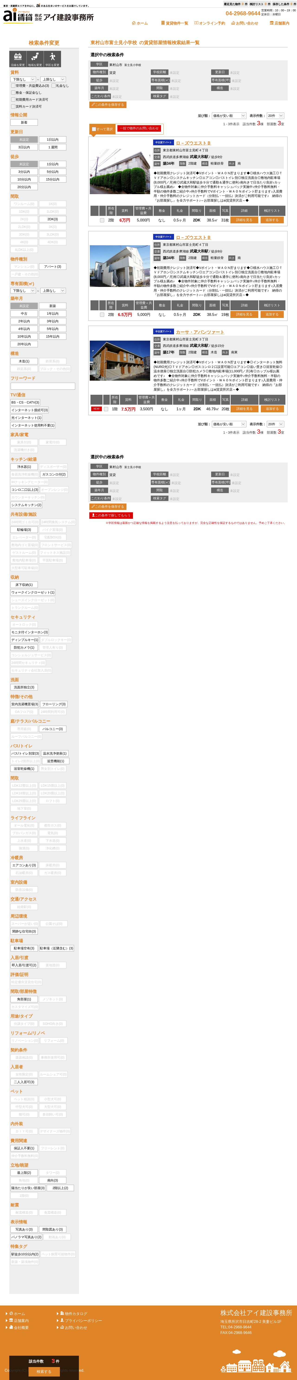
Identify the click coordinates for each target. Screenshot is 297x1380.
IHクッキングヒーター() (29, 482)
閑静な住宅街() (24, 931)
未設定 (24, 139)
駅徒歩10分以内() (25, 1254)
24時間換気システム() (58, 522)
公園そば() (53, 924)
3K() (53, 227)
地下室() (24, 808)
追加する (272, 220)
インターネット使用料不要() (32, 425)
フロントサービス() (56, 545)
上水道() (24, 840)
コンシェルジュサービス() (31, 655)
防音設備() (24, 890)
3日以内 (24, 147)
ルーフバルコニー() (26, 736)
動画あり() (57, 1237)
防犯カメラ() (24, 647)
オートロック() (24, 624)
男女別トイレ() (52, 769)
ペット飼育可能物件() (58, 1254)
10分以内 (24, 179)
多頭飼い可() (52, 1114)
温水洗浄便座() (54, 753)
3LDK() (53, 234)
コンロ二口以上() (24, 489)
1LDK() (53, 211)
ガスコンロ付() (54, 474)
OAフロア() (24, 712)
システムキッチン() (26, 505)
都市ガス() (52, 825)
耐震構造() (24, 1212)
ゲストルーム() (24, 552)
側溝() (24, 848)
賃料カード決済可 (29, 106)
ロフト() (52, 801)
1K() (53, 204)
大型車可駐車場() (24, 568)
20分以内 (24, 187)
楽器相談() (24, 1057)
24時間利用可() (53, 712)
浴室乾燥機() (24, 769)
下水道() (52, 840)
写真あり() (24, 1229)
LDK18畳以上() (24, 793)
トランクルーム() (24, 607)
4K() (24, 242)
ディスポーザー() (53, 467)
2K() (24, 219)
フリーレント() (52, 1148)
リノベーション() (24, 1040)
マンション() (24, 266)
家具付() (24, 442)
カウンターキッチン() (28, 497)
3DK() (24, 234)
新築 (52, 306)
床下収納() (24, 585)
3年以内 (52, 321)
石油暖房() (24, 873)
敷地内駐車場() (24, 560)
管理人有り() (52, 647)
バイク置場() (52, 529)
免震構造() (52, 1212)
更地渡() (52, 965)
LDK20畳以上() (53, 793)
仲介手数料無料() (24, 1156)
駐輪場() (24, 529)
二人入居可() (24, 1082)
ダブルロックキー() (56, 640)
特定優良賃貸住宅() (26, 982)
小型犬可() (52, 1099)
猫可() (24, 1114)
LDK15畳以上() (53, 785)
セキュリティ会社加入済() (31, 670)
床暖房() (52, 865)
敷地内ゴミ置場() (24, 545)
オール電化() (24, 825)
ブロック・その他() (55, 369)
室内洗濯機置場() (24, 704)
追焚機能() (55, 761)
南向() (52, 1180)
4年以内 (24, 329)
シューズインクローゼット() (32, 600)
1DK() (24, 211)
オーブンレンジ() (54, 489)
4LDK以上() (24, 250)
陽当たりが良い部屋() (28, 1188)
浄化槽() (52, 848)
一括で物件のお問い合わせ (139, 128)
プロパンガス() (24, 833)
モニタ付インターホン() (29, 632)
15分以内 (52, 179)
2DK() (53, 219)
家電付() (52, 442)
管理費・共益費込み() (32, 85)
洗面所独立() (24, 687)
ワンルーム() (24, 204)
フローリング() (54, 704)
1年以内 (52, 313)
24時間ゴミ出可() (25, 522)
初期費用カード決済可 (32, 99)
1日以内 (52, 139)
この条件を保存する (108, 104)
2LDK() (24, 227)
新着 (24, 122)
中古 (24, 313)
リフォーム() (54, 1040)
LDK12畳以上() (24, 785)
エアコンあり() (24, 865)
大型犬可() (52, 1107)
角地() (24, 1180)
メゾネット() (52, 999)
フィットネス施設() (55, 552)
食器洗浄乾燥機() (24, 474)
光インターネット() (26, 418)
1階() (24, 1195)
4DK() (53, 242)
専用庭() (24, 729)
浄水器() (24, 467)
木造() (24, 361)
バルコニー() (52, 729)
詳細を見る (244, 220)
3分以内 (24, 172)
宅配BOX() (52, 537)
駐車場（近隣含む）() (56, 948)
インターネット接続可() (29, 410)
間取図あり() (52, 1229)
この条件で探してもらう (111, 515)
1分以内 (52, 164)
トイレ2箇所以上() (25, 761)
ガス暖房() (52, 873)
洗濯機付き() (24, 450)
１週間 (53, 147)
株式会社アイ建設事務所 (256, 1312)
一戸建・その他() (24, 274)
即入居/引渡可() (24, 965)
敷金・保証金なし (29, 92)
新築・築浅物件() (24, 1262)
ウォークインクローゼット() (32, 592)
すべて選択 (105, 129)
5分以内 (52, 172)
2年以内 (24, 321)
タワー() (52, 1173)
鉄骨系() (52, 361)
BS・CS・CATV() (25, 402)
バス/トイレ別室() (25, 753)
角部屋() (24, 999)
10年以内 (24, 336)
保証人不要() (24, 1148)
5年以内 (52, 329)
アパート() (52, 266)
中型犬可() (24, 1107)
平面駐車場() (52, 560)
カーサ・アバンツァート (200, 332)
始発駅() (24, 907)
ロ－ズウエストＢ (193, 143)
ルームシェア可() (53, 1074)
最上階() (24, 1173)
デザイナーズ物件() (55, 1131)
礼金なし (62, 85)
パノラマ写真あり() (26, 1237)
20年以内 (24, 344)
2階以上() (60, 1188)
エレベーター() (24, 537)
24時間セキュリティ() (28, 663)
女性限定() (24, 1074)
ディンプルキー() (24, 640)
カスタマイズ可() (24, 1007)
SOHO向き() (53, 1024)
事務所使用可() (52, 1057)
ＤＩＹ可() (24, 1131)
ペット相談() (24, 1099)
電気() (52, 833)
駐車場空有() (24, 948)
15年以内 (52, 336)
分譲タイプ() (24, 1024)
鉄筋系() (24, 369)
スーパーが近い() (24, 924)
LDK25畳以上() (24, 801)
